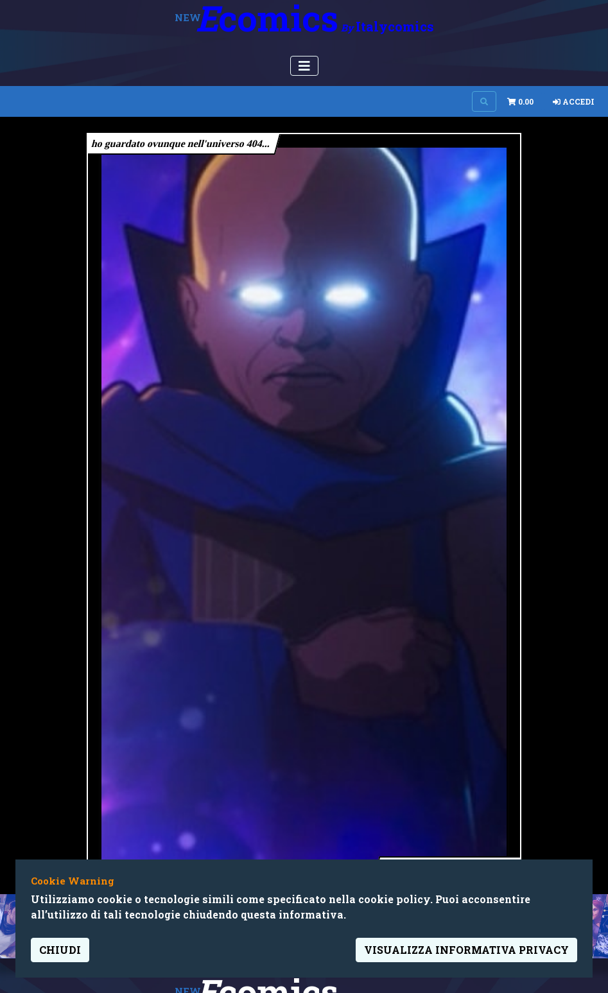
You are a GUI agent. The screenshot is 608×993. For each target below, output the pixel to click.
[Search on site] (484, 101)
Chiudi (60, 949)
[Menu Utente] (304, 66)
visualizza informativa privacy (466, 949)
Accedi (574, 101)
